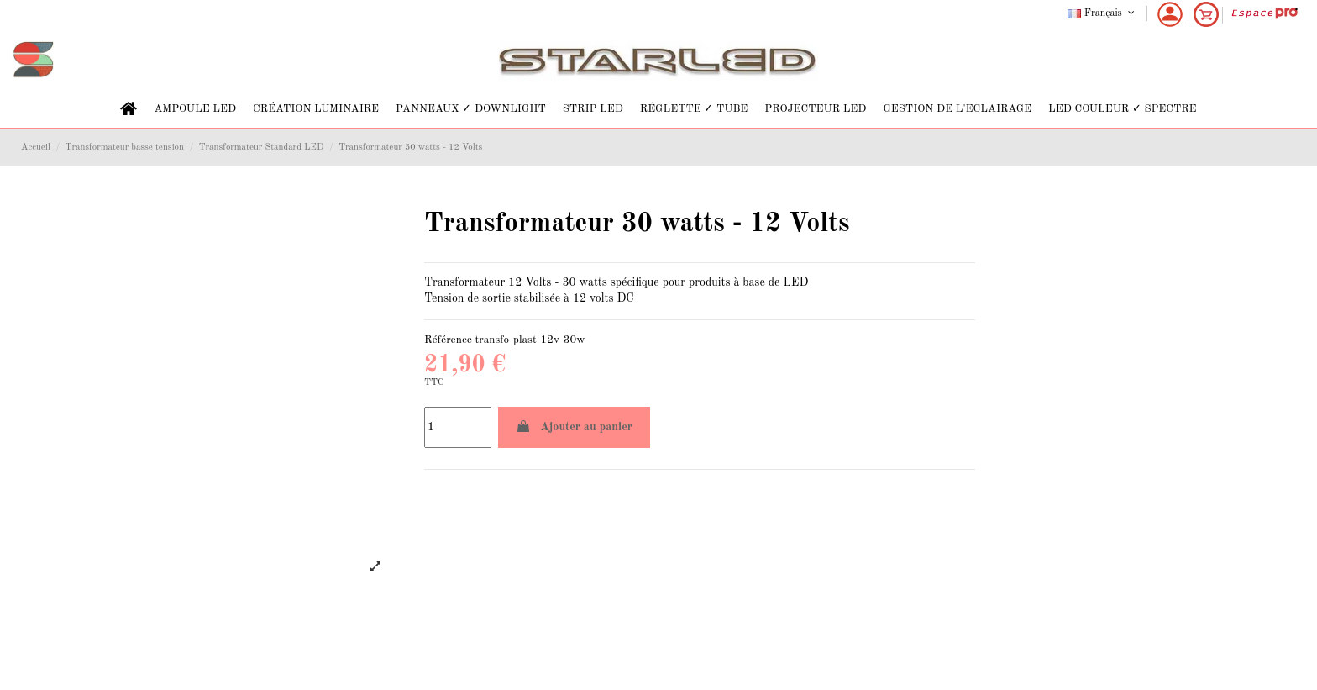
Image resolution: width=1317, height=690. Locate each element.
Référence (448, 339)
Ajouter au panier (574, 426)
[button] (194, 109)
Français (1102, 13)
